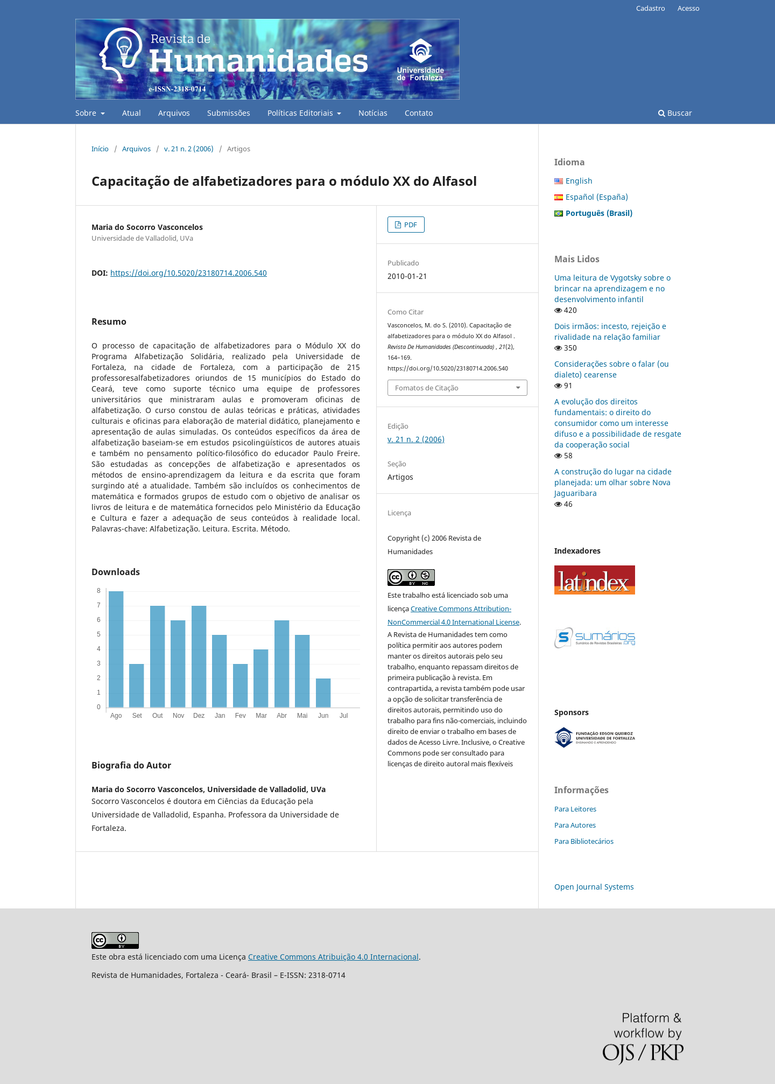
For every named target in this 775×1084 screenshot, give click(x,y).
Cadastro (650, 8)
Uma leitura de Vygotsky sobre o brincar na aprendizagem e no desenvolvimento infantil (612, 288)
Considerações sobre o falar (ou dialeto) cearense (611, 369)
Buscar (675, 113)
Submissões (228, 113)
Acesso (689, 8)
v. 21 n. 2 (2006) (189, 148)
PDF (410, 224)
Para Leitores (575, 809)
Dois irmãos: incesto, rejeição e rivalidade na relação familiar (610, 331)
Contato (419, 113)
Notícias (373, 113)
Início (100, 148)
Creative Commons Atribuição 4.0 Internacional (333, 957)
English (579, 181)
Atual (131, 113)
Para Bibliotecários (584, 841)
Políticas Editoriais (301, 113)
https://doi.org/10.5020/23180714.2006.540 (188, 273)
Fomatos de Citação (427, 388)
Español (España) (597, 197)
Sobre (86, 113)
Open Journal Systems (594, 887)
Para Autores (575, 825)
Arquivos (174, 113)
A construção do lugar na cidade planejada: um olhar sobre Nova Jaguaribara (613, 482)
